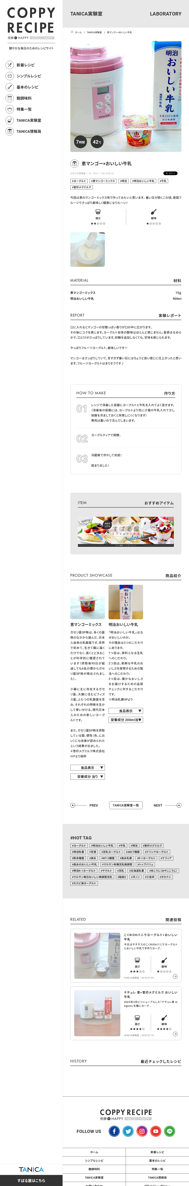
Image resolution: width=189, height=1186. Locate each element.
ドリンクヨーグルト (157, 852)
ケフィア (167, 858)
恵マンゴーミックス (104, 181)
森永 (93, 858)
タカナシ (166, 877)
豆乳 (121, 870)
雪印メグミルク (82, 187)
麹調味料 (24, 98)
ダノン (136, 877)
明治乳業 (78, 852)
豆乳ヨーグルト (112, 852)
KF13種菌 (109, 858)
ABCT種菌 (134, 852)
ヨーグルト (93, 173)
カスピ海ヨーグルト (84, 883)
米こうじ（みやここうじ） (164, 870)
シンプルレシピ (29, 76)
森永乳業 (126, 858)
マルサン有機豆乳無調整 (118, 864)
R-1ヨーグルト (147, 858)
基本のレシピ (27, 87)
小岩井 (150, 877)
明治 (124, 181)
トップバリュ (146, 864)
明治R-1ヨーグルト (84, 870)
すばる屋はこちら (31, 1180)
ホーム (94, 1152)
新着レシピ (26, 64)
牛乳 (164, 181)
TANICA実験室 (29, 120)
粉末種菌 (78, 858)
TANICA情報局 (29, 131)
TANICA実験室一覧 (126, 805)
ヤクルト (107, 870)
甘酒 (93, 852)
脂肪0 (122, 877)
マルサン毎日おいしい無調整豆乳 (92, 877)
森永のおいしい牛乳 (85, 864)
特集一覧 (24, 109)
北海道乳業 (137, 870)
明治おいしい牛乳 (144, 181)
